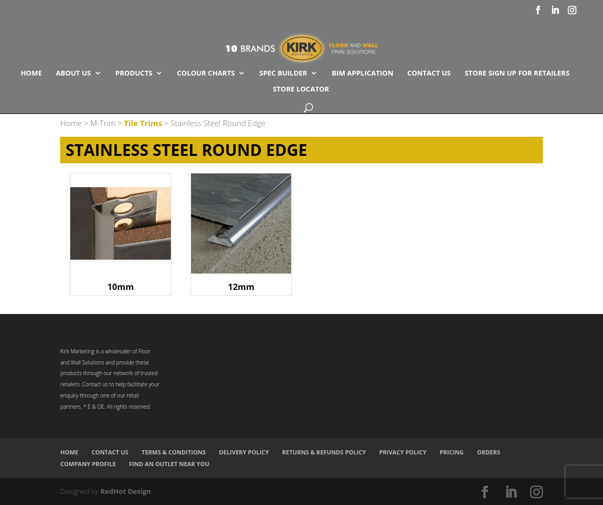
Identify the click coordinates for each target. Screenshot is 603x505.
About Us (73, 73)
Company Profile (87, 464)
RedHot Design (125, 491)
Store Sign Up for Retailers (517, 73)
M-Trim (102, 123)
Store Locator (301, 89)
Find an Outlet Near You (169, 464)
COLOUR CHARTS (206, 73)
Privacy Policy (402, 452)
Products (134, 73)
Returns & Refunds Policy (324, 452)
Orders (488, 452)
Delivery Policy (244, 452)
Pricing (452, 452)
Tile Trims (143, 123)
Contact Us (429, 73)
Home (31, 73)
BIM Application (362, 73)
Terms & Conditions (173, 452)
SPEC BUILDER (283, 73)
